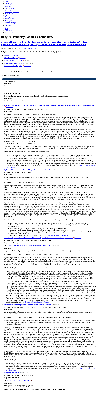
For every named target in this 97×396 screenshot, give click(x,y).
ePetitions (8, 10)
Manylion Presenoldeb (11, 55)
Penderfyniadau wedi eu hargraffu (18, 63)
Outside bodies (9, 18)
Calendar (7, 1)
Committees (8, 3)
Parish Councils (9, 20)
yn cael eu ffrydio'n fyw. (29, 48)
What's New (8, 30)
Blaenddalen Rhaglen (14, 58)
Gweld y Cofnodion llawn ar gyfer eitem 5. (38, 302)
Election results (9, 8)
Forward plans (9, 13)
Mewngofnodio (9, 32)
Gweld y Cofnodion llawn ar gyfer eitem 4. (55, 235)
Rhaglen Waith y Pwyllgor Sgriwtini (22, 380)
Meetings (7, 17)
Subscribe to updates (11, 24)
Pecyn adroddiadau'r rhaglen (17, 60)
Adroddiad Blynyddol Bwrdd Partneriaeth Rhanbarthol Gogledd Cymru (33, 245)
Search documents (10, 22)
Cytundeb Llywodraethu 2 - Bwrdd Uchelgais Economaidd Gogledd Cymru (32, 170)
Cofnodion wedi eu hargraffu (17, 66)
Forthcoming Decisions (12, 12)
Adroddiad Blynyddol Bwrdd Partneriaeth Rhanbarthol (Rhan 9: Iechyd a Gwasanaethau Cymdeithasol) (42, 238)
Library (7, 15)
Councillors (8, 25)
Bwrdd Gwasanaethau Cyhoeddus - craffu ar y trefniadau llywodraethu (32, 304)
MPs (6, 27)
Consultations (9, 5)
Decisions (8, 6)
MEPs (6, 29)
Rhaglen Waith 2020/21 (16, 373)
